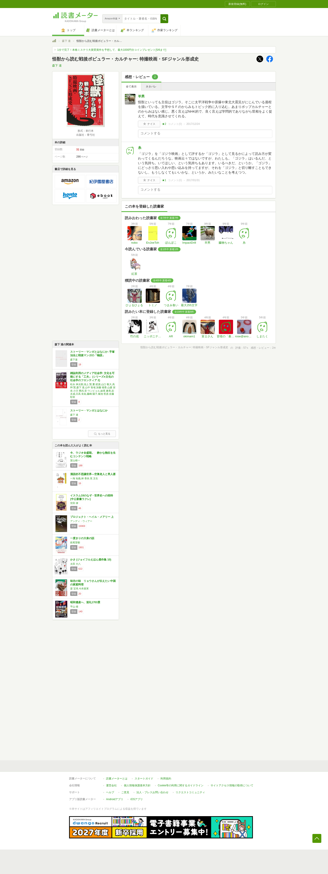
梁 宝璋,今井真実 (79, 588)
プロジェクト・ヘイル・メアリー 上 (92, 516)
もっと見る (102, 433)
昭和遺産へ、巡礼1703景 (85, 602)
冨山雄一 (75, 460)
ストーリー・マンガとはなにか (89, 410)
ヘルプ (110, 792)
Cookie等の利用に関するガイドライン (180, 785)
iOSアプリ (136, 799)
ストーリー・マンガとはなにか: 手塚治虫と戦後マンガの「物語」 (92, 353)
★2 (164, 123)
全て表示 (131, 86)
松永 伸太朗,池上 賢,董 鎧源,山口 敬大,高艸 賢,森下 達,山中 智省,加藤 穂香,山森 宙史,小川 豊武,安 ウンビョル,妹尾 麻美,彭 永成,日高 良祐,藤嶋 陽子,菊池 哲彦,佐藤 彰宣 (92, 390)
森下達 (74, 359)
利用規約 (165, 778)
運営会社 (111, 785)
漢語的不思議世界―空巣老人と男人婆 (93, 474)
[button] (164, 18)
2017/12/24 (193, 124)
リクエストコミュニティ (190, 792)
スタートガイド (144, 778)
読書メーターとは (116, 778)
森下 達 (66, 40)
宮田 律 (74, 503)
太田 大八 (75, 563)
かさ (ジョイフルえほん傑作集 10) (90, 559)
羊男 (141, 96)
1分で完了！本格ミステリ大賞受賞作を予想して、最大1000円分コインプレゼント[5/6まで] (111, 49)
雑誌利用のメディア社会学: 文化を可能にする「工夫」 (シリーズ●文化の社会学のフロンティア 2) (92, 377)
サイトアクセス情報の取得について (232, 785)
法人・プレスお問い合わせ (152, 792)
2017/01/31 (193, 180)
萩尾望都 (75, 542)
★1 (164, 180)
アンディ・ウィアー (81, 521)
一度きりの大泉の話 (82, 538)
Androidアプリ (114, 799)
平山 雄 (74, 606)
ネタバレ (151, 86)
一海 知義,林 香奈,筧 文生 (84, 478)
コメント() (175, 124)
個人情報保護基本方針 (137, 785)
